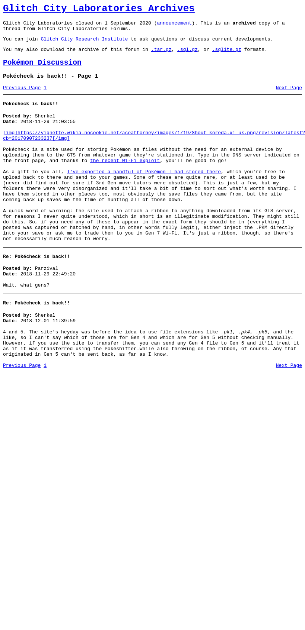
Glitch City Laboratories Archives (99, 9)
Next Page (289, 97)
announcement (174, 26)
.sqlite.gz (226, 55)
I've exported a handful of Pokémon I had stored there (144, 194)
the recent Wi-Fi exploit (125, 180)
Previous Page (22, 97)
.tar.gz (161, 55)
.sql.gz (187, 55)
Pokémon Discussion (42, 70)
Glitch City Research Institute (84, 44)
